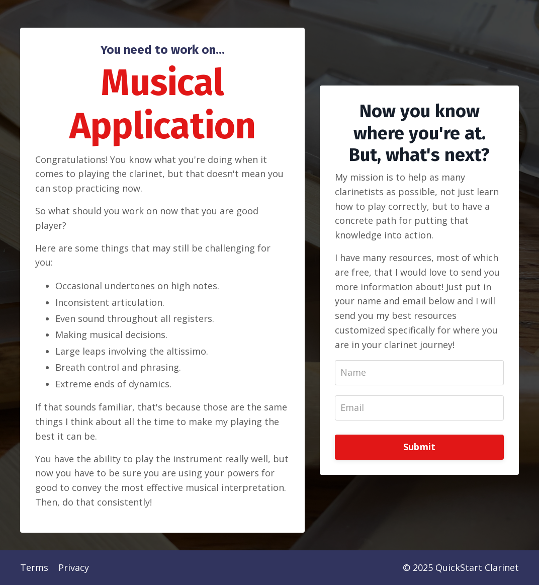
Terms (34, 567)
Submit (419, 447)
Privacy (73, 567)
